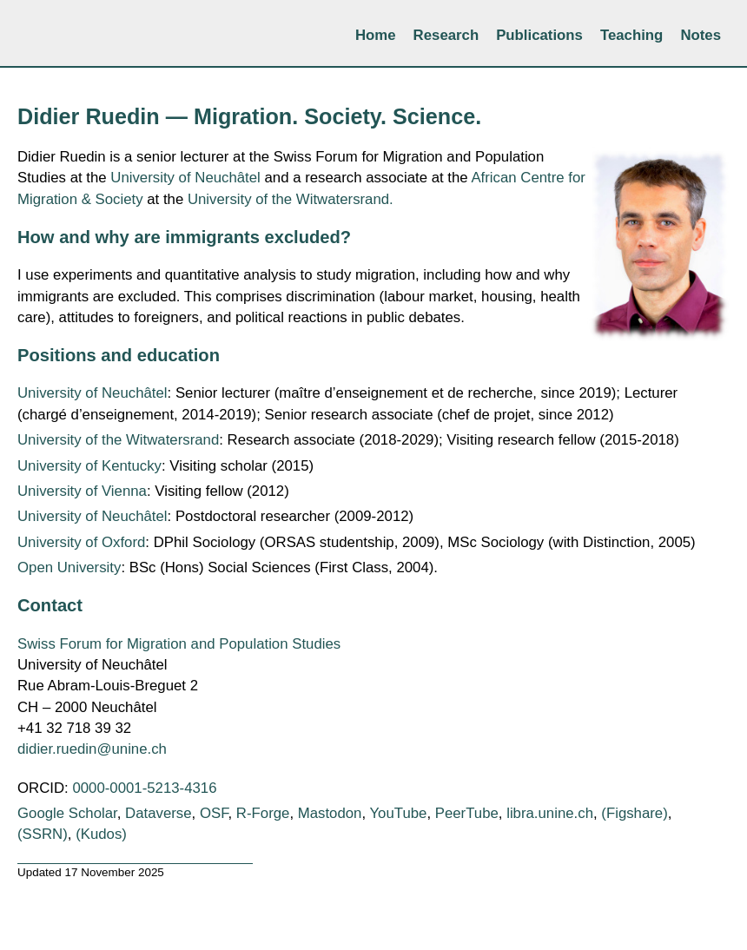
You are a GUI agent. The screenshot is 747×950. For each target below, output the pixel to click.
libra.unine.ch (549, 813)
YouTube (397, 813)
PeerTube (467, 813)
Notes (700, 35)
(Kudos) (101, 834)
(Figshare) (634, 813)
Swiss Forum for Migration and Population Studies (178, 644)
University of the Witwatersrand (118, 440)
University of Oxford (81, 542)
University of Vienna (82, 491)
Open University (69, 567)
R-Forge (263, 813)
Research (446, 35)
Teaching (631, 35)
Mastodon (330, 813)
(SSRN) (42, 834)
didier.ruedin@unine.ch (92, 749)
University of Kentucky (89, 466)
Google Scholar (67, 813)
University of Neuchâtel (185, 177)
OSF (214, 813)
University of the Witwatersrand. (290, 199)
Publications (539, 35)
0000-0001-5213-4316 (144, 788)
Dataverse (158, 813)
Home (375, 35)
